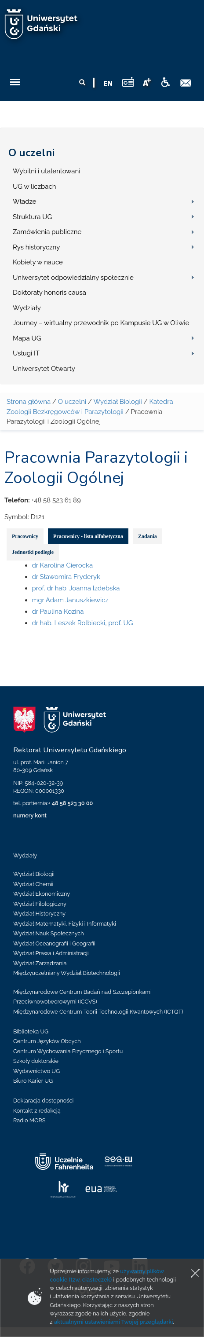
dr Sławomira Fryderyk (66, 577)
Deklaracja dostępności (43, 1100)
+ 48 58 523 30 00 (70, 803)
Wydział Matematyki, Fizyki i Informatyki (64, 923)
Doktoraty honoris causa (49, 293)
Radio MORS (29, 1120)
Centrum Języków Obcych (47, 1041)
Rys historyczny (36, 247)
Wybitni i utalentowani (46, 171)
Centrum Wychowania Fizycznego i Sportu (68, 1051)
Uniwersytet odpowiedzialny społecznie (73, 278)
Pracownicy (25, 536)
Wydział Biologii (117, 402)
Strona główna (29, 402)
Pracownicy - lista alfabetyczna (88, 536)
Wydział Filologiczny (39, 904)
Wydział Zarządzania (39, 963)
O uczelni (31, 153)
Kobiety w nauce (38, 262)
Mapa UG (27, 338)
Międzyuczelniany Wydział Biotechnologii (66, 973)
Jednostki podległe (33, 552)
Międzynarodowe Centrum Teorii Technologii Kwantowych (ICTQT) (98, 1011)
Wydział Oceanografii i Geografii (54, 943)
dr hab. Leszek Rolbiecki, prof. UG (82, 623)
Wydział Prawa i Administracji (51, 953)
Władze (24, 201)
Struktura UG (32, 217)
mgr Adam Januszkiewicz (70, 600)
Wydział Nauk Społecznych (48, 933)
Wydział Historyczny (39, 913)
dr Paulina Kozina (58, 611)
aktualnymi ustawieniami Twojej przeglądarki (113, 1322)
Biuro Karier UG (33, 1080)
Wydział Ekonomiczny (41, 893)
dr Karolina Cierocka (62, 565)
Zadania (147, 536)
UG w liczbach (34, 186)
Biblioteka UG (30, 1031)
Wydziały (27, 308)
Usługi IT (26, 353)
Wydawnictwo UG (36, 1071)
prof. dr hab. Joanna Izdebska (76, 588)
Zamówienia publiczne (47, 232)
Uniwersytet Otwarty (44, 369)
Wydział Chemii (33, 884)
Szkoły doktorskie (35, 1061)
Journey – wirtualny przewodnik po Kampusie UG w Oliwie (101, 323)
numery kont (30, 815)
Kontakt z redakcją (37, 1110)
